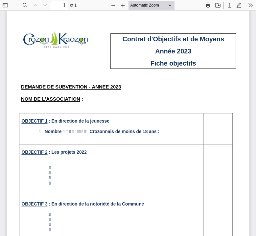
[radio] (229, 5)
